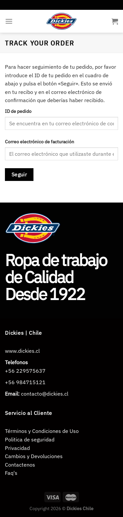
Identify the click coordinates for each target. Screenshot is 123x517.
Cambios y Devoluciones (34, 456)
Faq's (11, 473)
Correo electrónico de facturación (39, 141)
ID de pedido (18, 111)
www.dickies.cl (22, 351)
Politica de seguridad (29, 439)
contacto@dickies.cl (44, 393)
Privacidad (17, 448)
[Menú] (9, 21)
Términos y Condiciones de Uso (42, 431)
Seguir (19, 174)
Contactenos (20, 464)
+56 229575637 (25, 370)
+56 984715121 (25, 382)
